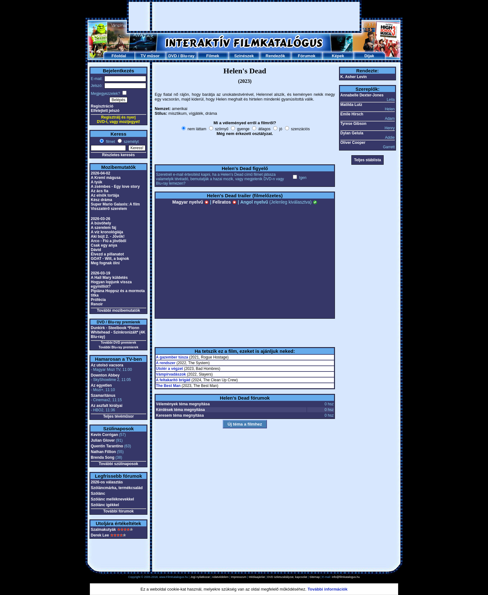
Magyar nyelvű (190, 202)
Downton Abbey (105, 375)
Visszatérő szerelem (109, 208)
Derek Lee (100, 535)
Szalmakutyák (103, 529)
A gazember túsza (172, 357)
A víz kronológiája (107, 232)
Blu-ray (187, 55)
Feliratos (225, 202)
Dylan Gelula (351, 133)
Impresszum (238, 577)
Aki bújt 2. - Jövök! (108, 236)
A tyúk (96, 182)
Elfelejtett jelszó (105, 110)
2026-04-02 (100, 173)
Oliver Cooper (352, 142)
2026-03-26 (100, 219)
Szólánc (98, 493)
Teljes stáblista (367, 160)
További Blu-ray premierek (118, 347)
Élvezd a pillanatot (107, 254)
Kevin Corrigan (104, 434)
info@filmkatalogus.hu (346, 577)
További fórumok (118, 511)
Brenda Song (102, 457)
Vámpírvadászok (171, 374)
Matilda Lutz (351, 104)
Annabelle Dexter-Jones (362, 95)
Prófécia (98, 300)
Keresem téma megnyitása (180, 415)
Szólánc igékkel (105, 505)
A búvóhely (101, 223)
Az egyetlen (101, 385)
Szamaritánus (103, 395)
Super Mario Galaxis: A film (115, 204)
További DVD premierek (118, 342)
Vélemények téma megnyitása (183, 404)
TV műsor (150, 55)
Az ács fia (99, 191)
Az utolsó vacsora (107, 365)
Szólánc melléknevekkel (112, 499)
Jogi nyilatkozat (200, 577)
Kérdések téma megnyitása (180, 410)
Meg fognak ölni (105, 263)
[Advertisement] (244, 16)
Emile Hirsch (351, 114)
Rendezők (275, 55)
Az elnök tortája (105, 195)
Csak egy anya (104, 245)
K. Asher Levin (353, 77)
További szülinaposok (118, 464)
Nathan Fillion (103, 452)
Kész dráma (101, 200)
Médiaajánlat (257, 577)
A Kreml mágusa (105, 177)
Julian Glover (103, 440)
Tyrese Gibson (353, 123)
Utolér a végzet (169, 368)
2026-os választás (107, 482)
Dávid (96, 250)
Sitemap (314, 577)
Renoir (97, 304)
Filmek (212, 55)
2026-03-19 (100, 273)
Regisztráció (102, 106)
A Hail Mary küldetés (109, 277)
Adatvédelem (220, 577)
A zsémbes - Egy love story (115, 186)
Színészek (244, 55)
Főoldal (118, 55)
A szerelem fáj (103, 227)
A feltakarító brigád (173, 380)
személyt (131, 141)
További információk (328, 589)
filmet (110, 141)
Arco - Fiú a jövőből (108, 241)
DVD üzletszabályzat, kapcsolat (287, 577)
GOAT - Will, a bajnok (110, 258)
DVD (172, 55)
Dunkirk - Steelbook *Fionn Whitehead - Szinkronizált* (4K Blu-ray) (118, 332)
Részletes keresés (118, 155)
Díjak (369, 55)
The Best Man (168, 385)
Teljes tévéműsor (118, 416)
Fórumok (307, 55)
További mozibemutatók (118, 310)
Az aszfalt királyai (106, 405)
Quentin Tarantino (107, 446)
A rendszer (166, 363)
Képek (338, 55)
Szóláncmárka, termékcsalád (117, 488)
